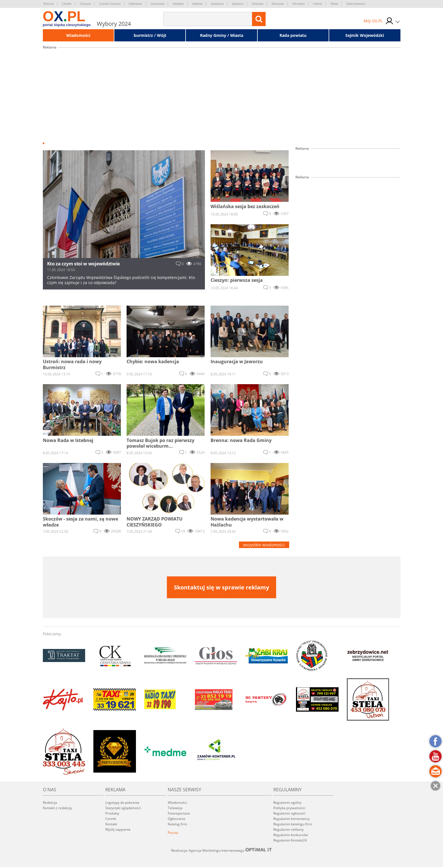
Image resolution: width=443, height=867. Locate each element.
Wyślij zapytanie (118, 829)
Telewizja (175, 807)
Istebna (197, 3)
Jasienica (217, 3)
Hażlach (178, 3)
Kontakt (111, 824)
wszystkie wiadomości (264, 544)
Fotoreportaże (179, 813)
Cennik (110, 818)
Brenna (49, 3)
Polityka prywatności (289, 807)
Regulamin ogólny (287, 802)
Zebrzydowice (356, 3)
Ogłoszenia (176, 818)
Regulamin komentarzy (291, 818)
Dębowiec (135, 3)
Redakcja (50, 802)
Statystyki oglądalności (123, 807)
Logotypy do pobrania (122, 802)
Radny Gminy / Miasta (221, 35)
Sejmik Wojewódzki (364, 35)
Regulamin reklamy (288, 829)
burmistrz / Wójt (150, 35)
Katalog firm (177, 824)
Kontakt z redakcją (57, 807)
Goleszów (157, 3)
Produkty (112, 813)
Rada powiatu (293, 35)
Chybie (67, 3)
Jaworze (237, 3)
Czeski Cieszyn (109, 3)
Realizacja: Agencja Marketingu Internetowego (221, 850)
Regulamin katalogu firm (292, 824)
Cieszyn (85, 3)
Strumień (298, 3)
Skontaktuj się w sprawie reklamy (221, 587)
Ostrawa (257, 3)
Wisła (334, 3)
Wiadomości (78, 35)
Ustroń (317, 3)
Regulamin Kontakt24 (290, 840)
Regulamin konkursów (290, 834)
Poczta (173, 832)
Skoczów (278, 3)
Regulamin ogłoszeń (289, 813)
